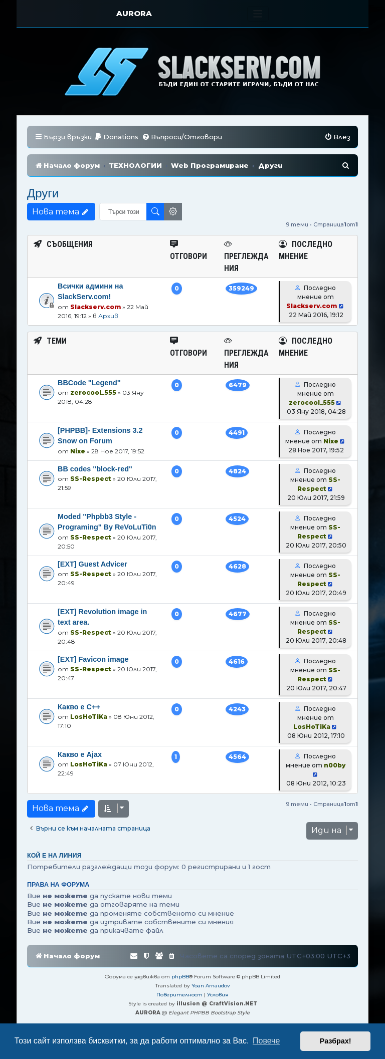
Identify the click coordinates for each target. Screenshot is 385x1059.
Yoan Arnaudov (210, 985)
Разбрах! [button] (335, 1041)
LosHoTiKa (88, 716)
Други (43, 193)
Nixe (77, 451)
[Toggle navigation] (258, 14)
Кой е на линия (54, 855)
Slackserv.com (95, 307)
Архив (108, 316)
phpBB (180, 976)
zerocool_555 (93, 392)
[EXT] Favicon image (93, 659)
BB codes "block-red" (95, 469)
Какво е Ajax (80, 754)
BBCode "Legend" (89, 383)
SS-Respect (90, 478)
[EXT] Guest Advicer (92, 564)
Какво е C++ (79, 707)
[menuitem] (116, 137)
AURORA (134, 13)
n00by (334, 765)
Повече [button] (266, 1040)
